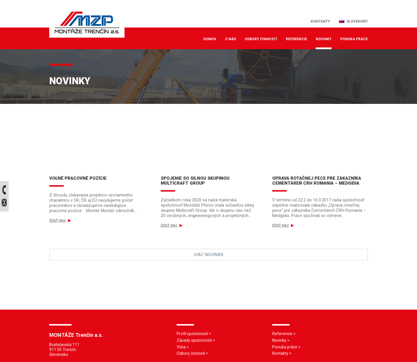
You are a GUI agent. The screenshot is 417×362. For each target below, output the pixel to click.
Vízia (181, 347)
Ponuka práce (354, 39)
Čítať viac (60, 221)
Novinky (324, 39)
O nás (230, 39)
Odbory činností (261, 39)
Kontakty (280, 353)
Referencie (296, 39)
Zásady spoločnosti (194, 340)
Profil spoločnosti (192, 333)
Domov (209, 39)
